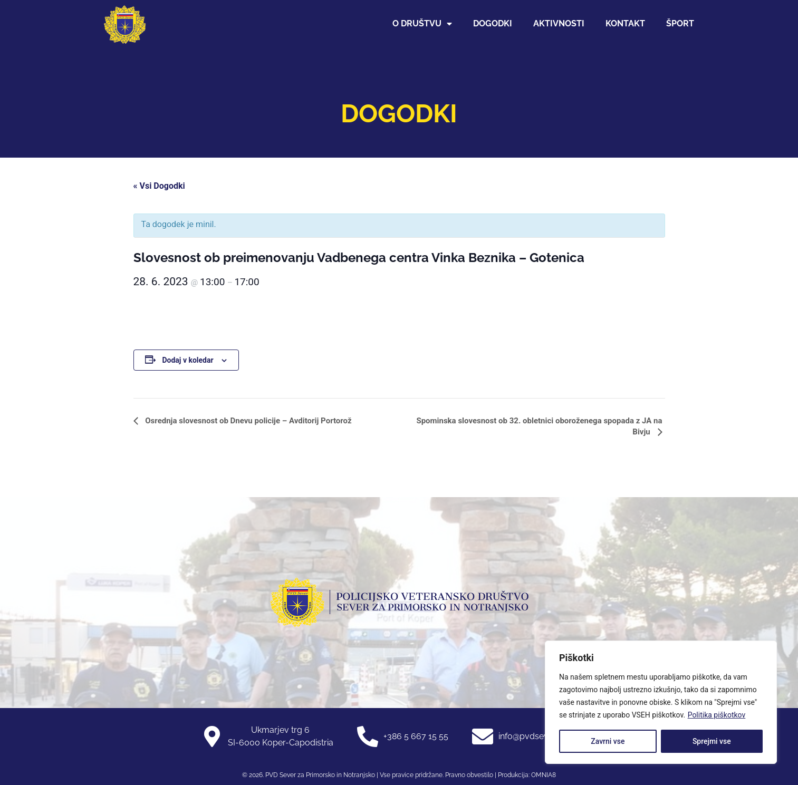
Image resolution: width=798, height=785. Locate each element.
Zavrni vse (607, 741)
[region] (661, 702)
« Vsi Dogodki (159, 186)
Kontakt (625, 23)
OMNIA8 (543, 775)
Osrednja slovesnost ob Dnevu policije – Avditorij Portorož (247, 420)
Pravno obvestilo (468, 775)
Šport (680, 23)
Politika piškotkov (717, 715)
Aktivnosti (558, 23)
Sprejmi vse (712, 741)
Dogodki (492, 23)
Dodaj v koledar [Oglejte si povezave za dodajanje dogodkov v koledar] (187, 360)
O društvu (422, 23)
